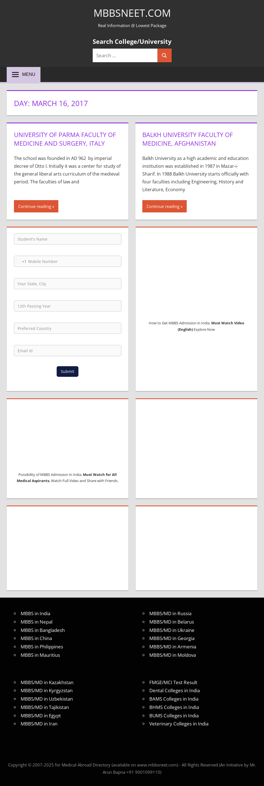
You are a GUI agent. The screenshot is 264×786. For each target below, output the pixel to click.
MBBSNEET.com (132, 13)
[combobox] (20, 261)
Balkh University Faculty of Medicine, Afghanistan (187, 138)
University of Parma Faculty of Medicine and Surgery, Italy (65, 138)
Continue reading (34, 206)
